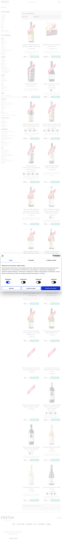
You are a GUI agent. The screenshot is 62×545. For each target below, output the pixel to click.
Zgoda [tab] (10, 260)
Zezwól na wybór (31, 288)
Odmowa (11, 288)
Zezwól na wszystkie (50, 288)
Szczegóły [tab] (31, 260)
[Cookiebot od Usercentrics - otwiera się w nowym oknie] (53, 256)
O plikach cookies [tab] (51, 260)
